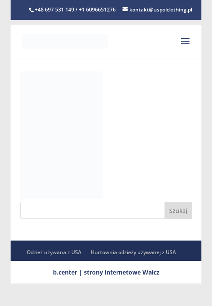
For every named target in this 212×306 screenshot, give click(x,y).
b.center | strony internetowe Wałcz (106, 272)
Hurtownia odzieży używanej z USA (133, 252)
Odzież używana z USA (54, 252)
